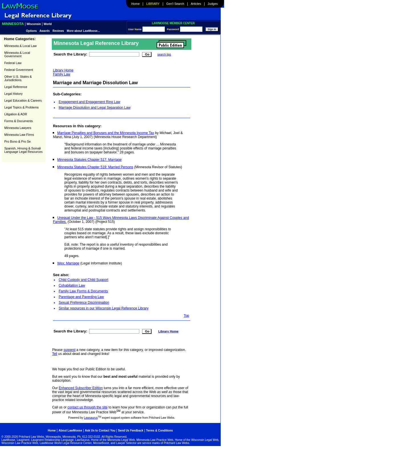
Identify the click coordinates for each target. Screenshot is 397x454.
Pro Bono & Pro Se (17, 141)
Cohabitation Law (72, 285)
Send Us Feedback (130, 430)
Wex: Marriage (68, 263)
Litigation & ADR (15, 114)
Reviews (58, 30)
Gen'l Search (175, 3)
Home (135, 3)
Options (32, 30)
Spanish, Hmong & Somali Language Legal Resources (23, 150)
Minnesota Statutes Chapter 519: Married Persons (95, 167)
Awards (45, 30)
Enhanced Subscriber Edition (81, 388)
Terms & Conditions (159, 430)
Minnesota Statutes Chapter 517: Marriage (89, 160)
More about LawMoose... (83, 30)
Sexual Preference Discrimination (84, 303)
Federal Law (13, 63)
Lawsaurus (91, 417)
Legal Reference (15, 87)
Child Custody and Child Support (83, 280)
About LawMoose (70, 430)
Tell (54, 354)
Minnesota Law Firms (19, 134)
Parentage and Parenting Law (81, 297)
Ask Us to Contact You (100, 430)
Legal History (13, 93)
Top (186, 316)
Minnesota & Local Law (20, 46)
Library (153, 3)
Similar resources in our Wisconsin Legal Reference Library (103, 308)
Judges (213, 3)
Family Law (61, 74)
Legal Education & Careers (23, 100)
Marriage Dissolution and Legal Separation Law (94, 108)
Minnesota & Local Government (17, 54)
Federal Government (18, 69)
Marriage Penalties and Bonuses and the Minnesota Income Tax (105, 133)
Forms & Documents (18, 121)
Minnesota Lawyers (17, 128)
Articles (196, 3)
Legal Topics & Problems (21, 107)
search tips (164, 54)
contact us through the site (87, 407)
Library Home (63, 70)
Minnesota (13, 24)
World (48, 24)
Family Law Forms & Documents (83, 291)
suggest (69, 350)
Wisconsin (34, 24)
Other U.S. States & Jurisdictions (18, 78)
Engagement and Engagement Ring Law (89, 102)
